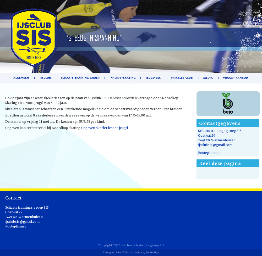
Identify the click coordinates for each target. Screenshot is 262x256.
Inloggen (108, 252)
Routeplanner (208, 153)
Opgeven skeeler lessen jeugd (104, 128)
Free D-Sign (152, 252)
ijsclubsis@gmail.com (215, 145)
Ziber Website (124, 252)
